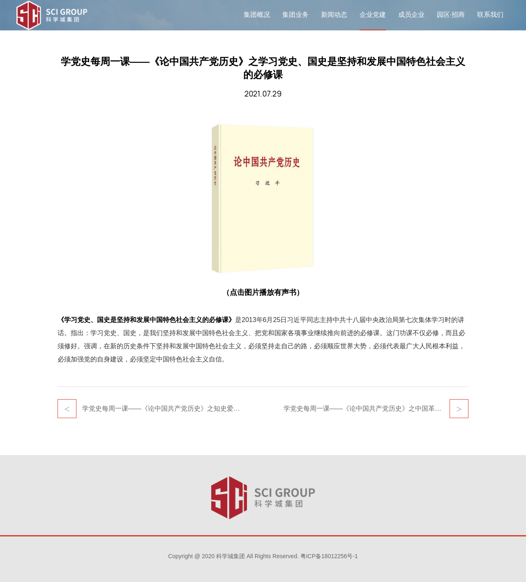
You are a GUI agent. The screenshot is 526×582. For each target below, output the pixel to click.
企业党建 (373, 14)
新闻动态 (334, 14)
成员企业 (411, 14)
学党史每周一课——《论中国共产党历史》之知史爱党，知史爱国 (162, 408)
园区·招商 (451, 14)
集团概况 (257, 14)
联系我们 (490, 14)
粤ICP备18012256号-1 (329, 556)
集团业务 (295, 14)
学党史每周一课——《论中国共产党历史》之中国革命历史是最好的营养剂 (376, 408)
